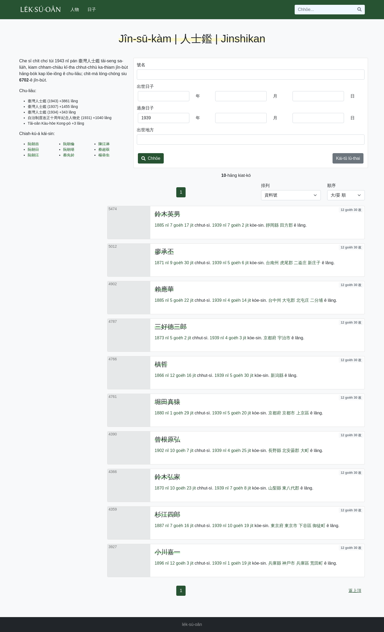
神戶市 (288, 563)
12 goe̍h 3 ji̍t (182, 563)
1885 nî (162, 225)
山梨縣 (274, 488)
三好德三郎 (171, 326)
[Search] (324, 9)
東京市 (291, 525)
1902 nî (162, 450)
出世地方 (145, 130)
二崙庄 (300, 262)
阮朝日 (33, 149)
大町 (305, 450)
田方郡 (286, 225)
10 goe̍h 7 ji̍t (182, 450)
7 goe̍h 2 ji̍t (238, 225)
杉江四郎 (167, 514)
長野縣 (274, 450)
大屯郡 (288, 300)
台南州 (272, 262)
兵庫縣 (274, 563)
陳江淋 (104, 144)
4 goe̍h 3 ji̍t (235, 338)
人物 (74, 9)
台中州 (274, 300)
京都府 (269, 338)
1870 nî (162, 488)
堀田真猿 (167, 401)
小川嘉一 (167, 552)
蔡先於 (68, 155)
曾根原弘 (167, 439)
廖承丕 (164, 251)
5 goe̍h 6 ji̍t (238, 262)
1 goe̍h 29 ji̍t (182, 413)
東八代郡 (290, 488)
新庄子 (314, 262)
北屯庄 (302, 300)
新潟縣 (277, 375)
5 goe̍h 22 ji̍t (182, 300)
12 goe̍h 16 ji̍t (183, 375)
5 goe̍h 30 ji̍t (241, 375)
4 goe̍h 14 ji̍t (239, 300)
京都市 (288, 413)
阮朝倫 (68, 144)
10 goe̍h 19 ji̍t (240, 525)
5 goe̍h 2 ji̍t (180, 338)
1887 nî (162, 525)
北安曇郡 (290, 450)
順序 (331, 185)
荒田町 (316, 563)
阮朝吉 (33, 144)
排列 (265, 185)
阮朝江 (33, 155)
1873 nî (162, 338)
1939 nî (219, 225)
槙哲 (161, 364)
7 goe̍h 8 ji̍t (240, 488)
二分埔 (316, 300)
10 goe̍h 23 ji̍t (183, 488)
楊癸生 (104, 155)
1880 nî (162, 413)
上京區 (302, 413)
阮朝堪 (68, 149)
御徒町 (319, 525)
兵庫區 (302, 563)
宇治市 (284, 338)
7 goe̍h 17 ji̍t (182, 225)
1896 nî (162, 563)
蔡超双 (104, 149)
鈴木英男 (167, 214)
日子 (91, 9)
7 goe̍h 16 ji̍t (182, 525)
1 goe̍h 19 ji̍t (239, 563)
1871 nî (162, 262)
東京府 (277, 525)
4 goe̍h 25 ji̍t (239, 450)
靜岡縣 (272, 225)
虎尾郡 (286, 262)
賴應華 (164, 289)
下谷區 (305, 525)
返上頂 (355, 590)
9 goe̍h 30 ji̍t (182, 262)
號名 (141, 65)
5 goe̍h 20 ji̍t (239, 413)
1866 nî (162, 375)
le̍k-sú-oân (192, 624)
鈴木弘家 (167, 476)
